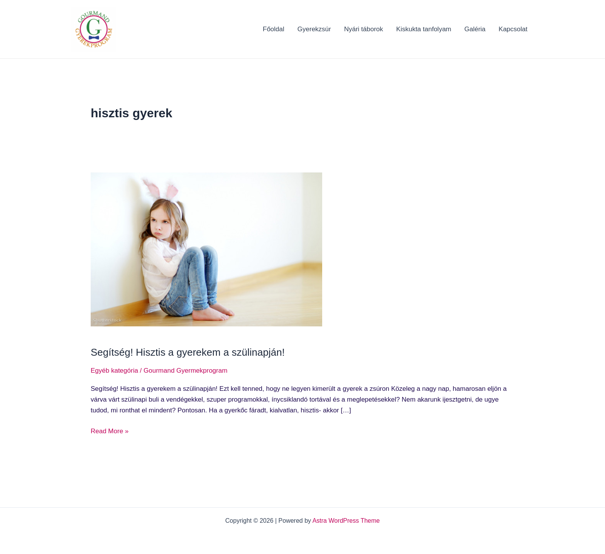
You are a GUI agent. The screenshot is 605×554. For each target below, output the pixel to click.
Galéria (475, 29)
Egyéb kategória (114, 370)
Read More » (109, 430)
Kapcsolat (513, 29)
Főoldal (273, 29)
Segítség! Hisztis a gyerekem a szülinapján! (188, 352)
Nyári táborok (363, 29)
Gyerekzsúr (314, 29)
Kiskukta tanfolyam (423, 29)
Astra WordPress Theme (346, 520)
